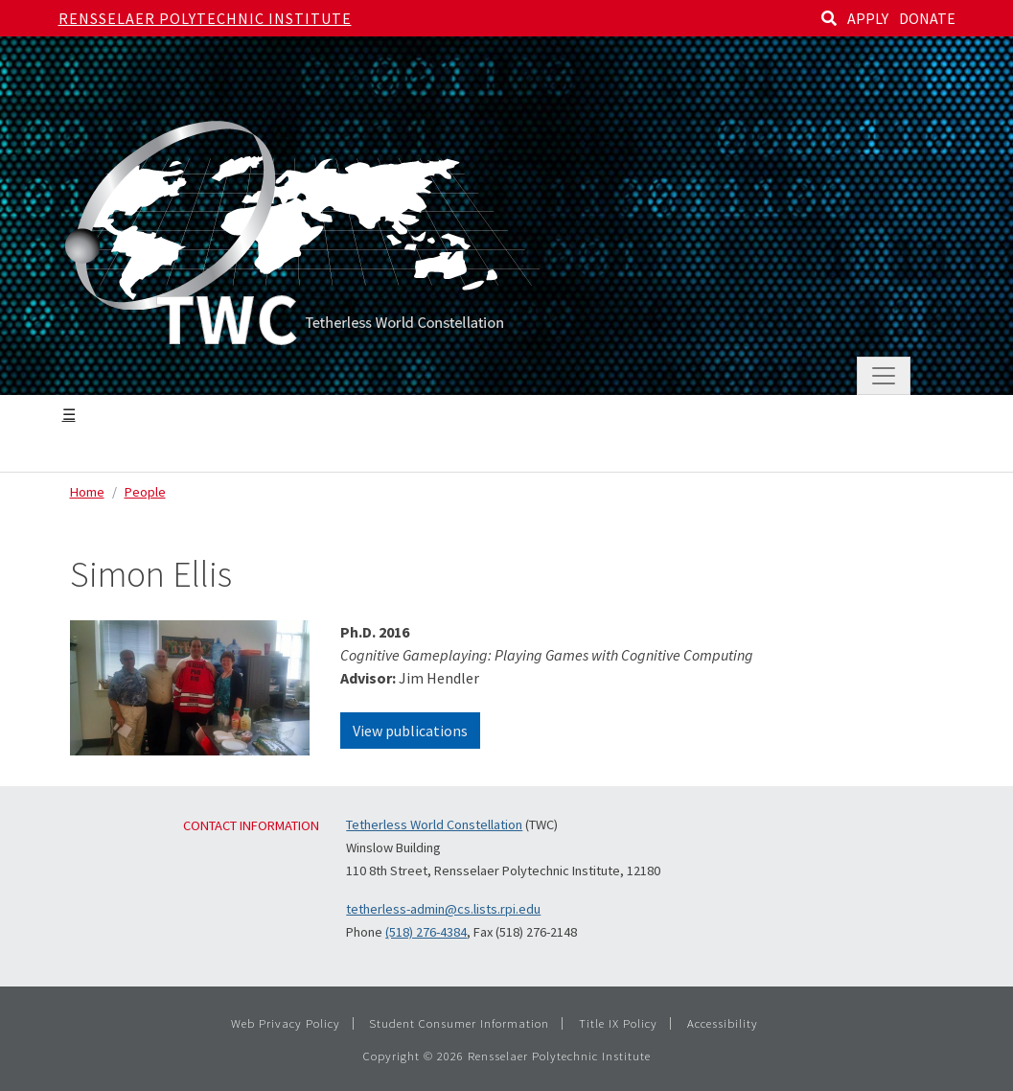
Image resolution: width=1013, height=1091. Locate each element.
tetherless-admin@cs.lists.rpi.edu (443, 908)
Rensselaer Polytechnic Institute (205, 18)
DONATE (927, 18)
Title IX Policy (618, 1023)
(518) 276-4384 (426, 931)
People (145, 491)
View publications (410, 730)
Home (87, 491)
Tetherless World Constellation (434, 824)
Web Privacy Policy (285, 1023)
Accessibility (722, 1023)
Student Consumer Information (459, 1023)
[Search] (829, 18)
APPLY (867, 18)
